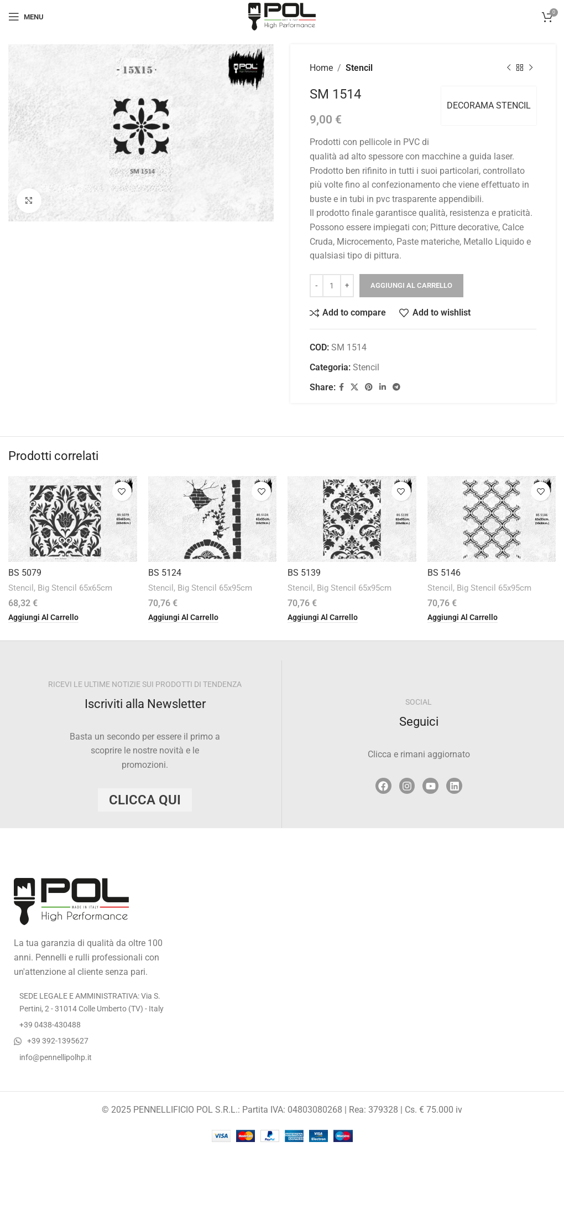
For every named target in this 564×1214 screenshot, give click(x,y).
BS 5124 (164, 572)
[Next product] (530, 68)
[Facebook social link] (341, 387)
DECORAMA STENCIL (489, 105)
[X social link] (354, 387)
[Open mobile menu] (26, 17)
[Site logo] (282, 16)
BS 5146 (444, 572)
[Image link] (71, 901)
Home (321, 68)
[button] (43, 618)
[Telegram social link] (396, 387)
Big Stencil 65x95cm (214, 588)
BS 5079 (24, 572)
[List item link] (94, 1025)
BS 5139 (304, 572)
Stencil (359, 68)
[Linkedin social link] (382, 387)
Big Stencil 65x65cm (75, 588)
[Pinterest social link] (369, 387)
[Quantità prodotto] (331, 285)
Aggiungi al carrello (411, 285)
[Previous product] (508, 68)
